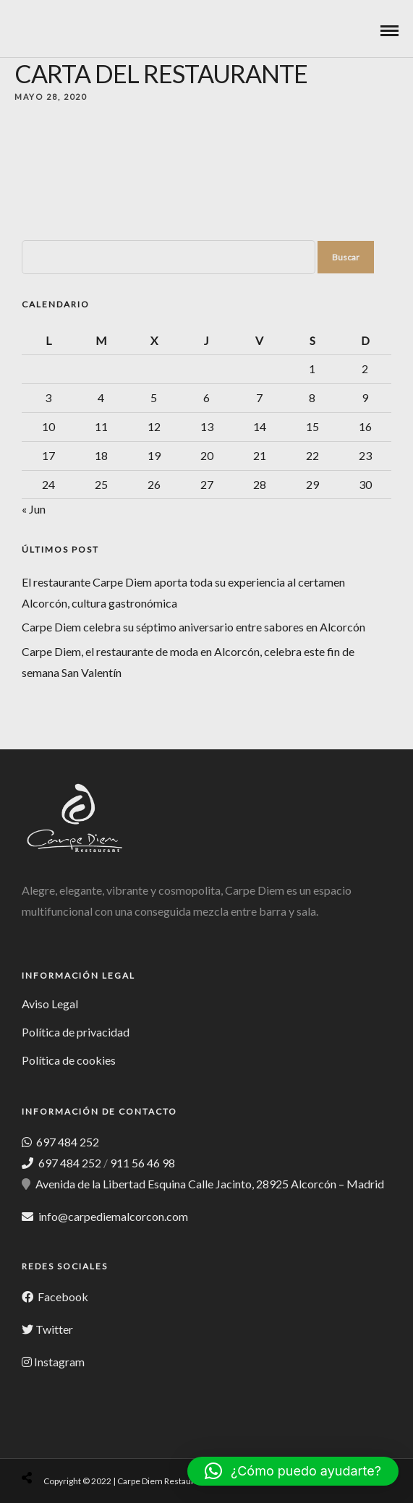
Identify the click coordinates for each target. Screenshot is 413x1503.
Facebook (61, 1296)
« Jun (34, 509)
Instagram (59, 1361)
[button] (293, 1471)
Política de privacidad (75, 1032)
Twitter (54, 1329)
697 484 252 (66, 1142)
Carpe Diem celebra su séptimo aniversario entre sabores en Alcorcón (193, 627)
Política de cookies (69, 1060)
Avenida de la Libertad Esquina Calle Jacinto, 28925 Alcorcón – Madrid (209, 1184)
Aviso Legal (50, 1003)
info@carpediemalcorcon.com (113, 1216)
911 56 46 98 (142, 1163)
